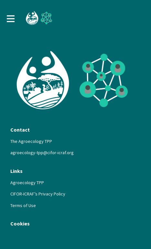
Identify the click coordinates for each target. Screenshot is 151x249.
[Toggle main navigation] (10, 18)
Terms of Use (23, 205)
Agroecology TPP (27, 182)
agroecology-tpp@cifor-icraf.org (42, 152)
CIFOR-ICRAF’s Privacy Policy (37, 194)
